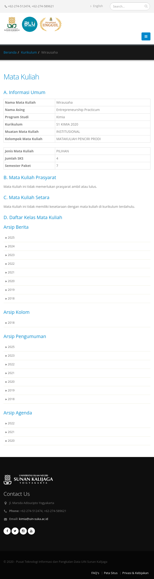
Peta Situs (111, 573)
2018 (11, 298)
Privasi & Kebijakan (135, 573)
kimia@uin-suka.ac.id (33, 519)
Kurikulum (29, 52)
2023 (11, 255)
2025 (11, 238)
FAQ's (95, 573)
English (96, 6)
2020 (11, 281)
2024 (11, 246)
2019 (11, 290)
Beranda (10, 52)
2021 (11, 272)
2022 (11, 264)
